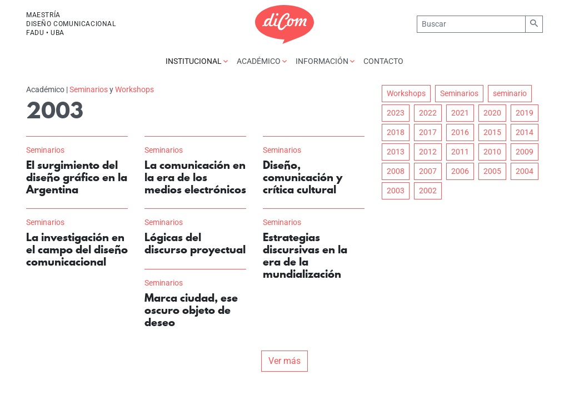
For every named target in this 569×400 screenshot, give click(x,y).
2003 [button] (396, 190)
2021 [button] (460, 112)
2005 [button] (492, 171)
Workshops (134, 89)
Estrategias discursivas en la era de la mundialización (305, 255)
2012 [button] (428, 151)
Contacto (383, 61)
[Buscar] (471, 24)
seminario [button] (510, 93)
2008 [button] (396, 171)
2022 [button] (428, 112)
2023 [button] (396, 112)
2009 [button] (524, 151)
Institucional (197, 61)
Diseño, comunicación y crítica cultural (302, 177)
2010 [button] (492, 151)
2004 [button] (524, 171)
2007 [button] (428, 171)
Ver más (284, 361)
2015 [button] (492, 132)
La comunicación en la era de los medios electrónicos (195, 177)
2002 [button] (428, 190)
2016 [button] (460, 132)
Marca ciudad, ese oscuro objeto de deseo (191, 310)
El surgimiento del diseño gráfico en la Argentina (76, 177)
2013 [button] (396, 151)
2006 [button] (460, 171)
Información (325, 61)
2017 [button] (428, 132)
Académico (262, 61)
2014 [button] (524, 132)
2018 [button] (396, 132)
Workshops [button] (406, 93)
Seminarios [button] (459, 93)
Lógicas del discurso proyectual (195, 243)
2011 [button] (460, 151)
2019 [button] (524, 112)
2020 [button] (492, 112)
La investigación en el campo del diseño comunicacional (77, 249)
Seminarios (88, 89)
